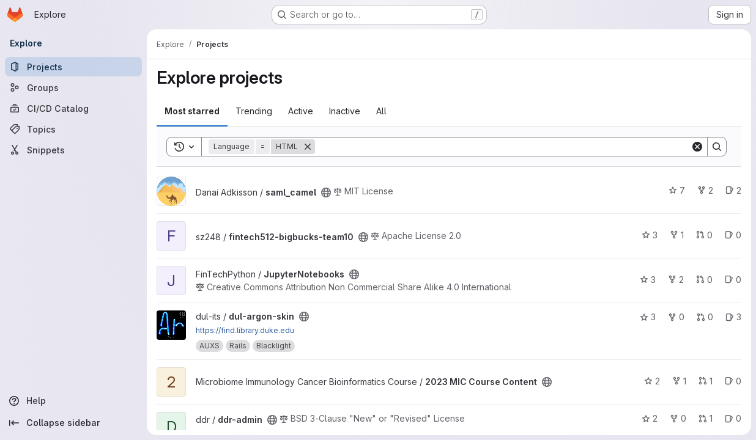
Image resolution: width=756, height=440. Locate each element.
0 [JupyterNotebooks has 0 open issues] (733, 279)
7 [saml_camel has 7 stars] (677, 190)
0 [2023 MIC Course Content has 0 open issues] (733, 381)
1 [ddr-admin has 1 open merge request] (706, 418)
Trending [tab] (253, 111)
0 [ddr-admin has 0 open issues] (733, 418)
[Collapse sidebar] (73, 423)
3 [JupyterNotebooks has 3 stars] (648, 279)
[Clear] (697, 146)
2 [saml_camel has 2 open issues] (733, 190)
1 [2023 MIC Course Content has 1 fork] (679, 381)
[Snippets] (73, 150)
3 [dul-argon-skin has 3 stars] (648, 317)
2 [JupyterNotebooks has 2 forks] (676, 279)
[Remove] (307, 146)
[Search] (502, 146)
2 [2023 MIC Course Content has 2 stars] (652, 381)
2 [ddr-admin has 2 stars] (650, 418)
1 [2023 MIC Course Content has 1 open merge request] (706, 381)
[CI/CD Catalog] (73, 108)
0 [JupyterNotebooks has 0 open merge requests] (704, 279)
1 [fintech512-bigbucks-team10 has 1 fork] (677, 235)
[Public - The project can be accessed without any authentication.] (326, 192)
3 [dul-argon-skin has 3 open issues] (733, 317)
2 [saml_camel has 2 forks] (705, 190)
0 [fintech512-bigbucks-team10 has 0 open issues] (733, 235)
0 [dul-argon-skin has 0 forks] (676, 317)
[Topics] (73, 129)
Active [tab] (300, 111)
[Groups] (73, 87)
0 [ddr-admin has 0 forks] (678, 418)
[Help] (73, 401)
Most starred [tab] (192, 111)
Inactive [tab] (344, 111)
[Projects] (73, 66)
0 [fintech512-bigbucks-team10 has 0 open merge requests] (704, 235)
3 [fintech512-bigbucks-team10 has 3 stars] (650, 235)
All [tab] (381, 111)
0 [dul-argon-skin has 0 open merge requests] (705, 317)
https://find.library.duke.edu (245, 330)
